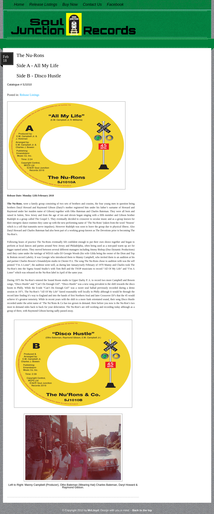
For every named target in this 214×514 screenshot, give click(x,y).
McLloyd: (94, 510)
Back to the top (142, 510)
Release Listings (43, 4)
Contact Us (92, 4)
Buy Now (70, 4)
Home (19, 4)
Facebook (115, 4)
